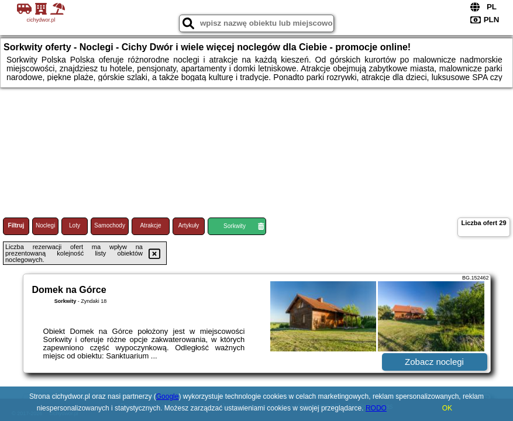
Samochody (109, 225)
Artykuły (188, 225)
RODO (376, 408)
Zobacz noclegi (434, 362)
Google (167, 396)
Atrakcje (150, 225)
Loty (74, 225)
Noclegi (45, 225)
